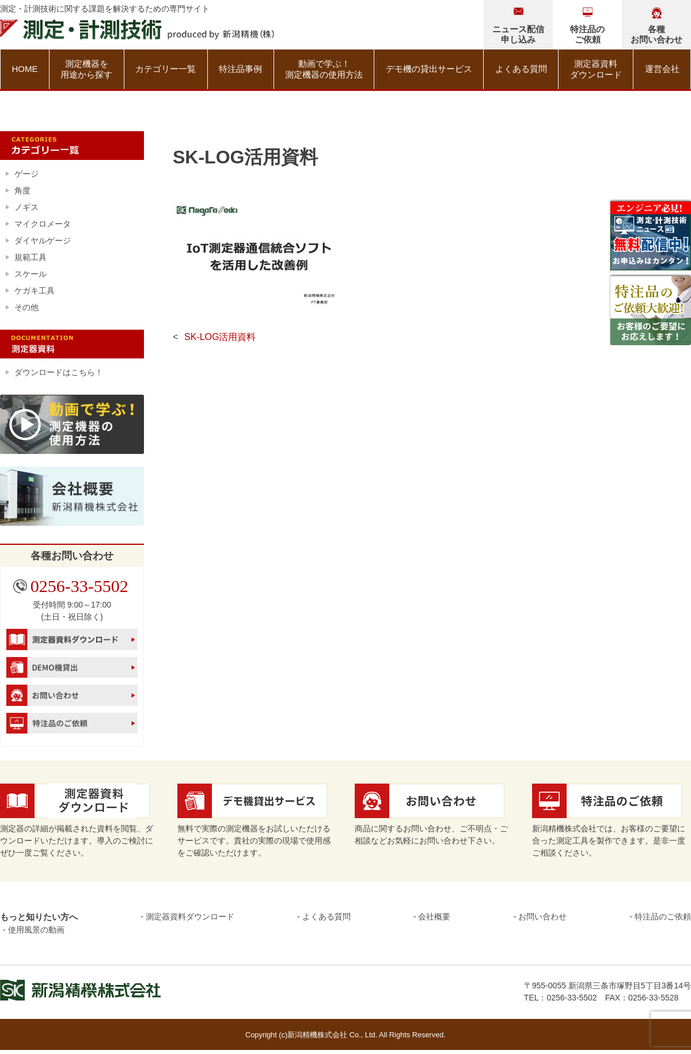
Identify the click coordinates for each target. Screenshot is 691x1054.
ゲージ (26, 173)
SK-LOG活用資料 (220, 337)
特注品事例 (240, 69)
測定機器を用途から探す (86, 69)
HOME (24, 69)
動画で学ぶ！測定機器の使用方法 (324, 69)
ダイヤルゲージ (42, 240)
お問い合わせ (542, 916)
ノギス (26, 207)
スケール (30, 273)
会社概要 (434, 916)
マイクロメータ (42, 223)
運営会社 (662, 69)
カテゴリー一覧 (165, 69)
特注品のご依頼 (663, 916)
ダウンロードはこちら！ (58, 372)
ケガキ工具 (34, 290)
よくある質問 (521, 69)
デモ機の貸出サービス (429, 69)
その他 (26, 307)
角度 (22, 190)
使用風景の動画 (36, 929)
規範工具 (30, 257)
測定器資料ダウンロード (596, 69)
